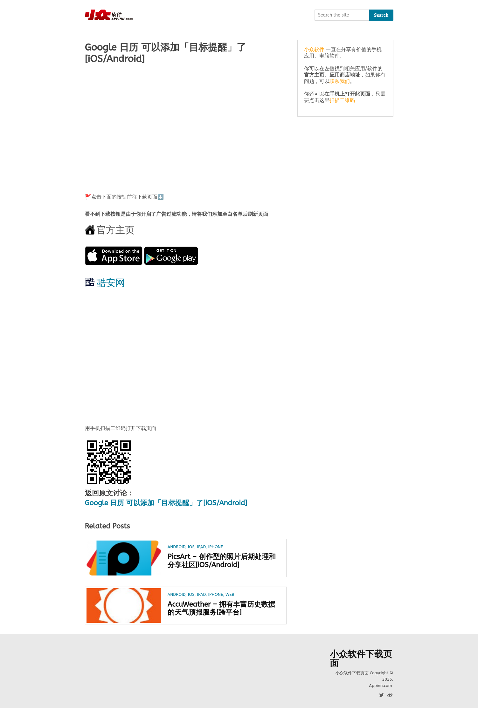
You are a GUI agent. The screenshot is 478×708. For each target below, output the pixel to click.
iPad (201, 546)
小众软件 (314, 49)
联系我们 (339, 81)
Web (229, 594)
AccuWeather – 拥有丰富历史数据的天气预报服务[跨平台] (221, 608)
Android (176, 546)
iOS (191, 546)
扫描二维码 (342, 100)
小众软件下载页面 (361, 659)
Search (381, 15)
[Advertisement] (186, 119)
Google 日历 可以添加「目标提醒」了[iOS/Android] (166, 503)
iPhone (215, 546)
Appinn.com (380, 685)
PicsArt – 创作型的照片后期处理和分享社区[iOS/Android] (222, 561)
